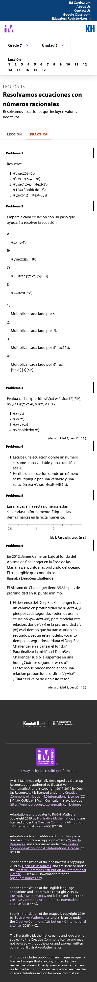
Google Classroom (77, 14)
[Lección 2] (15, 64)
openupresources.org (26, 878)
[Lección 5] (35, 64)
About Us (83, 6)
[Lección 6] (41, 64)
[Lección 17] (44, 69)
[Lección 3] (22, 64)
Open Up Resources (36, 866)
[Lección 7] (48, 64)
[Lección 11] (76, 64)
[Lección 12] (85, 64)
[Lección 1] (9, 64)
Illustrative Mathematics (54, 818)
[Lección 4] (28, 64)
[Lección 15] (27, 69)
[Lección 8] (54, 64)
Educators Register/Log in (71, 18)
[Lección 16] (35, 69)
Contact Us (82, 10)
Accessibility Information (59, 770)
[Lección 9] (60, 64)
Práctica (38, 134)
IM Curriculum (80, 2)
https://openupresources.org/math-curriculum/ (45, 804)
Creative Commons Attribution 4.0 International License (44, 794)
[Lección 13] (10, 69)
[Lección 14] (18, 69)
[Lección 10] (68, 64)
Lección (14, 134)
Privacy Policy (29, 770)
